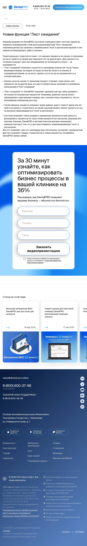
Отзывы (56, 443)
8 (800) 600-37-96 (17, 385)
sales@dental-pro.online (15, 378)
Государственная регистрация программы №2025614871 (58, 491)
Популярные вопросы (37, 461)
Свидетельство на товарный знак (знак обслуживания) (62, 518)
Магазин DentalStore (62, 458)
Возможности (9, 443)
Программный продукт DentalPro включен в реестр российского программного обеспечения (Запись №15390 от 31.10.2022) (21, 513)
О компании (58, 448)
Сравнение (8, 458)
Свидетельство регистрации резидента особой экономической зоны (63, 504)
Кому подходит (9, 448)
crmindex (6, 531)
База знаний (33, 456)
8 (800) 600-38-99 (13, 398)
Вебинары (57, 453)
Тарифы (6, 453)
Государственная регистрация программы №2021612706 (58, 498)
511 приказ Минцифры (54, 513)
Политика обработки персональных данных (60, 478)
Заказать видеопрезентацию (43, 249)
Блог (30, 451)
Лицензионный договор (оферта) (59, 510)
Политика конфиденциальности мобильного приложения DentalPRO (60, 485)
